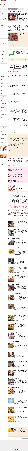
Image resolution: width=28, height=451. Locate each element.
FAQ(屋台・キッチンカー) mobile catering (3, 19)
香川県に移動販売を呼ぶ (3, 124)
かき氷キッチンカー (3, 46)
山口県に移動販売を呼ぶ (3, 121)
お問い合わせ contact (2, 14)
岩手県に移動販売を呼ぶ (3, 76)
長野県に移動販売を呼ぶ (3, 100)
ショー (10, 6)
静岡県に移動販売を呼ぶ (3, 103)
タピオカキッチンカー (3, 47)
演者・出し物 (6, 6)
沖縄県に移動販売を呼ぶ (3, 138)
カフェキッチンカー (3, 39)
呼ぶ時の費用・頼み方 (3, 51)
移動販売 (20, 6)
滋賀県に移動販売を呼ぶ (3, 107)
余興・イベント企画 (3, 25)
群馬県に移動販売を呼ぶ (3, 86)
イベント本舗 (3, 3)
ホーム (1, 6)
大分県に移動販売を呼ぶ (3, 134)
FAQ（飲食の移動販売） (3, 142)
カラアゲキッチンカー (3, 36)
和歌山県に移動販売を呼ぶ (3, 114)
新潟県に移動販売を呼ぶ (3, 93)
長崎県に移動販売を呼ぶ (3, 131)
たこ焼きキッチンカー (3, 33)
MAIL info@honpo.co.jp (22, 4)
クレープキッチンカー (3, 40)
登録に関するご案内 (11, 434)
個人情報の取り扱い (3, 164)
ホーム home (1, 8)
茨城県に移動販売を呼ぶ (3, 83)
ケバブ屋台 (2, 58)
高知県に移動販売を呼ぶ (3, 127)
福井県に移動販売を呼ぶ (3, 97)
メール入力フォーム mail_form (3, 11)
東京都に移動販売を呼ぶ (3, 90)
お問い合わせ (24, 6)
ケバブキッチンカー (3, 43)
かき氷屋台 (2, 61)
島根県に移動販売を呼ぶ (3, 117)
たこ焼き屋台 (2, 54)
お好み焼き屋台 (2, 68)
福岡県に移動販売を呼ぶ (3, 128)
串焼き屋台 (2, 64)
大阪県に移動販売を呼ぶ (3, 110)
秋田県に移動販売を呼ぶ (3, 79)
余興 (15, 6)
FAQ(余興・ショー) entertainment (3, 16)
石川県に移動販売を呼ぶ (3, 96)
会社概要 (2, 161)
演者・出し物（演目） (3, 22)
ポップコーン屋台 (3, 65)
